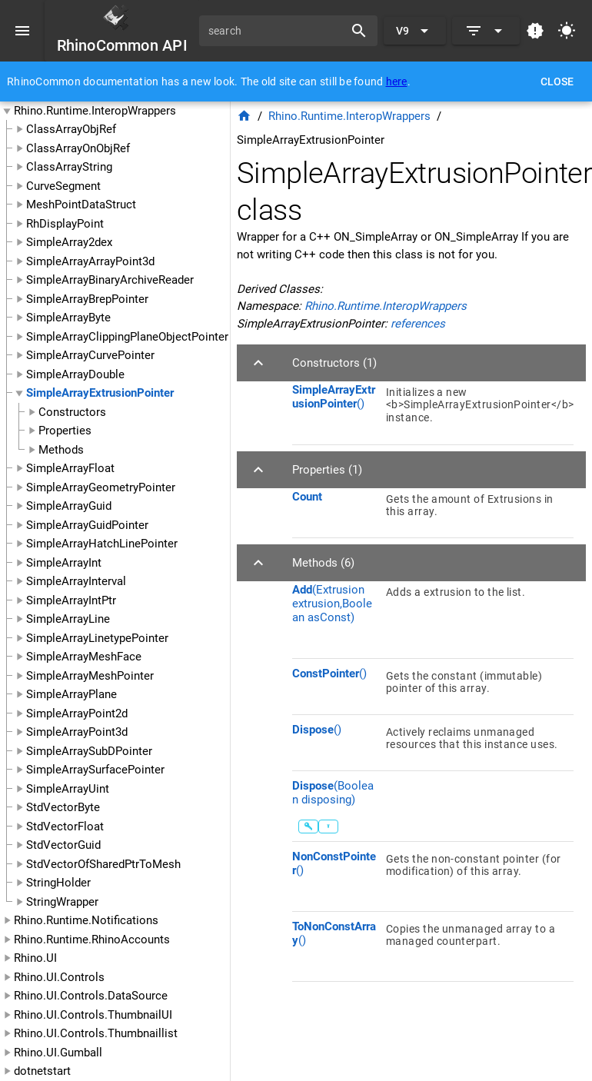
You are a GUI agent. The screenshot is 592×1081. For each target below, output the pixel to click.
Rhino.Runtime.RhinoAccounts (92, 939)
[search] (276, 30)
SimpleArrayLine (68, 619)
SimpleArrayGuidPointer (87, 525)
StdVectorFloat (65, 826)
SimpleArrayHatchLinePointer (102, 543)
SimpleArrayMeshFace (83, 657)
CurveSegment (63, 186)
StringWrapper (62, 902)
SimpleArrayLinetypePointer (97, 638)
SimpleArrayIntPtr (71, 600)
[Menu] (22, 31)
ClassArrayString (69, 167)
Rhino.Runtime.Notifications (86, 920)
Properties (64, 430)
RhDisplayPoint (65, 224)
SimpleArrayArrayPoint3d (90, 261)
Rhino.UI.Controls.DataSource (91, 996)
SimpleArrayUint (67, 789)
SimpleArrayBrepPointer (87, 299)
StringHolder (58, 883)
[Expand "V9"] (415, 31)
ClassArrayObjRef (71, 129)
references (418, 324)
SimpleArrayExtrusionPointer (100, 393)
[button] (411, 362)
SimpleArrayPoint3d (77, 732)
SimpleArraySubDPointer (89, 751)
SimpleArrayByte (68, 317)
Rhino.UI (35, 958)
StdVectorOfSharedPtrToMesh (103, 864)
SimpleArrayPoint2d (77, 713)
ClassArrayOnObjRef (78, 148)
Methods (61, 450)
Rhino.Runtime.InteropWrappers (95, 111)
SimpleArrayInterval (76, 581)
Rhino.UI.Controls (59, 977)
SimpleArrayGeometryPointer (100, 487)
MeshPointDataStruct (81, 204)
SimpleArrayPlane (71, 694)
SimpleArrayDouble (75, 374)
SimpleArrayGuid (68, 506)
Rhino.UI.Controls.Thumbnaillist (96, 1033)
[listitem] (433, 409)
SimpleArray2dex (69, 242)
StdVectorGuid (63, 845)
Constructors (72, 412)
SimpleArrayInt (63, 563)
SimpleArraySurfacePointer (95, 770)
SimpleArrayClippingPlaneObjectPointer (127, 337)
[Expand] (486, 31)
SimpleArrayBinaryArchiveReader (110, 280)
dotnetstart (42, 1071)
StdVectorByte (63, 807)
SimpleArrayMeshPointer (90, 676)
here (396, 81)
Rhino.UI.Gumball (58, 1052)
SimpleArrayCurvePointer (90, 355)
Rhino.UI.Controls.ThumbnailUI (93, 1015)
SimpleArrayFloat (70, 468)
